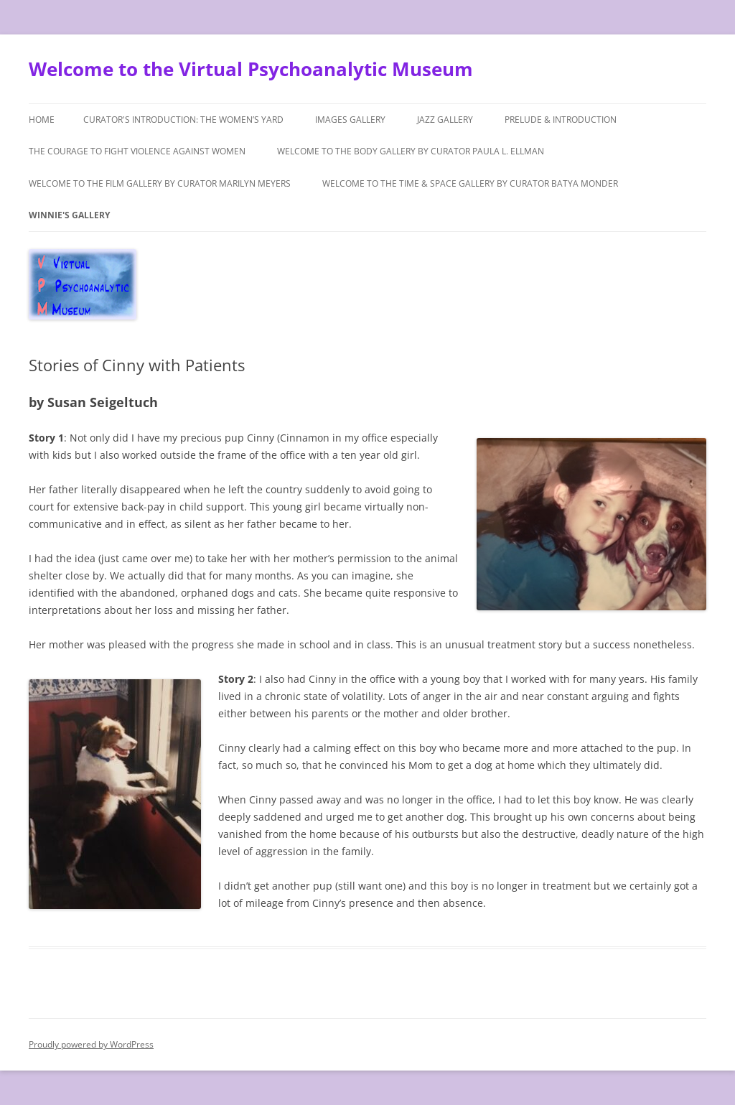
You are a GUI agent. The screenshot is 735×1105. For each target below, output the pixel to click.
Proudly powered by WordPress (91, 1044)
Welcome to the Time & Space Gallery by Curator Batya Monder (470, 183)
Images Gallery (350, 119)
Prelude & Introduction (561, 119)
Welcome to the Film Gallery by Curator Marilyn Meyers (160, 183)
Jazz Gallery (445, 119)
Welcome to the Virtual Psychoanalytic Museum (251, 69)
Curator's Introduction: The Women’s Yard (183, 119)
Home (42, 119)
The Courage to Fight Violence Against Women (137, 151)
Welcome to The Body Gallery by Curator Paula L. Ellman (410, 151)
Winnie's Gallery (69, 215)
